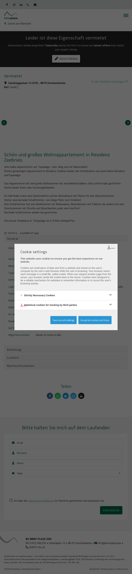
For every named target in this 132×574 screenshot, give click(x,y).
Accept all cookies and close (95, 320)
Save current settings (63, 320)
